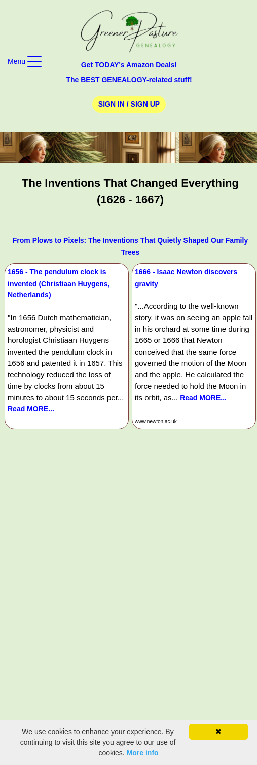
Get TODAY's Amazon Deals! (129, 65)
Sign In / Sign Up (129, 104)
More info (143, 753)
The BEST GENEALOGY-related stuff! (129, 80)
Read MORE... (31, 409)
